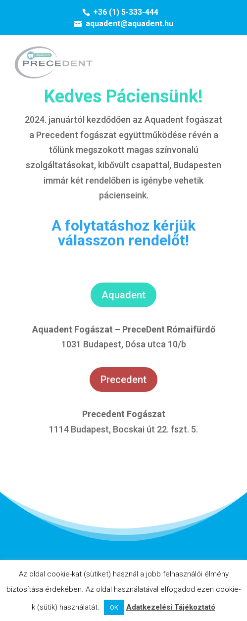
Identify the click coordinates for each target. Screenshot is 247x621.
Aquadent (123, 295)
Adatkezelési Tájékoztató (170, 607)
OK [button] (114, 607)
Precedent (123, 379)
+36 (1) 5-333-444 (125, 12)
